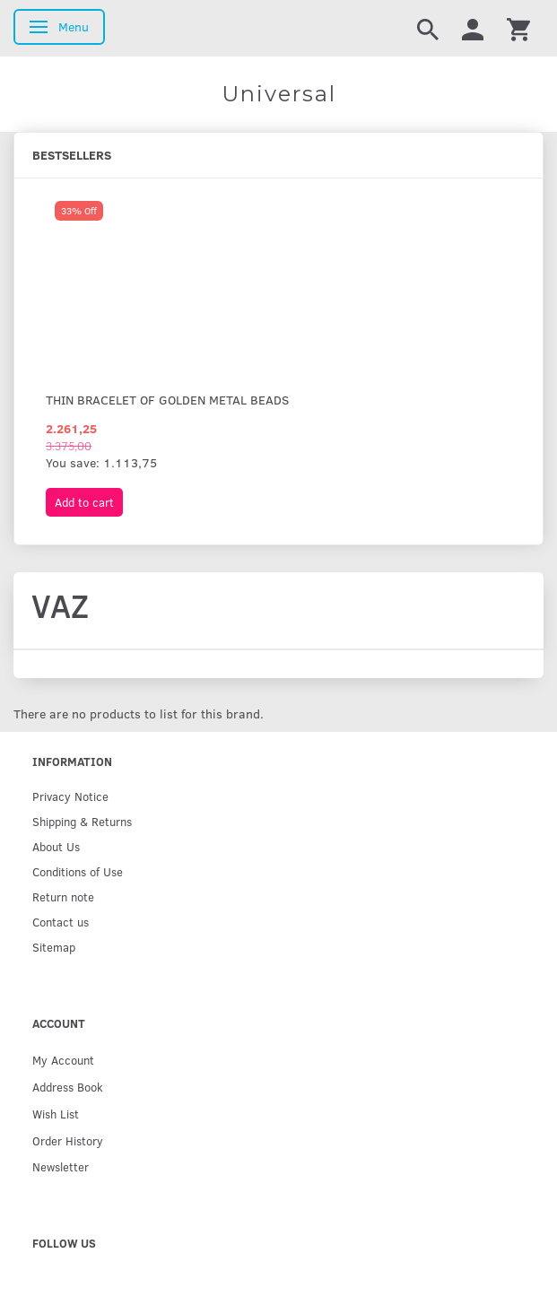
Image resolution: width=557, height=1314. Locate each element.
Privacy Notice (70, 796)
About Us (56, 846)
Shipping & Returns (82, 821)
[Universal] (278, 94)
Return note (63, 896)
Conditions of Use (77, 871)
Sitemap (53, 946)
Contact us (60, 921)
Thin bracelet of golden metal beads (167, 399)
